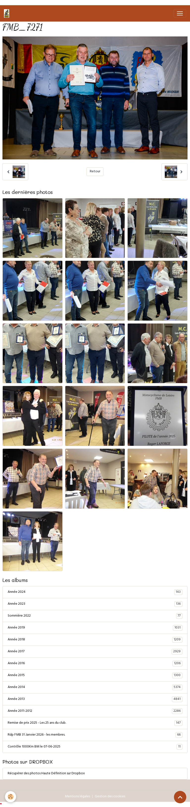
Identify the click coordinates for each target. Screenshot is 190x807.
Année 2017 (95, 651)
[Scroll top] (180, 797)
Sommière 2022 (95, 616)
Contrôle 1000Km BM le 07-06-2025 (95, 747)
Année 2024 (95, 592)
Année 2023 (95, 604)
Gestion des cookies (110, 796)
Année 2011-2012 (95, 711)
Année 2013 (95, 699)
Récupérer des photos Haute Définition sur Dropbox (46, 773)
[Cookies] (10, 796)
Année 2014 (95, 687)
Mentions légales (77, 796)
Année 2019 (95, 628)
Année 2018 (95, 639)
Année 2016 (95, 663)
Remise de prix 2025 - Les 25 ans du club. (95, 723)
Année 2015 (95, 675)
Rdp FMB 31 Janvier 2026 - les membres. (95, 735)
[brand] (7, 13)
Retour (95, 171)
